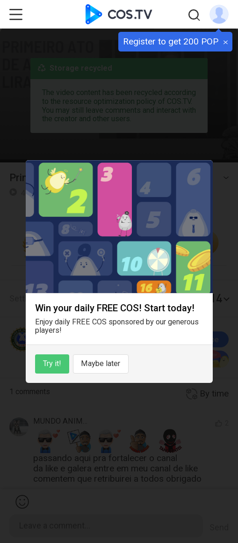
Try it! (52, 363)
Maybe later (100, 363)
